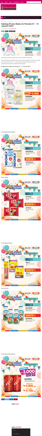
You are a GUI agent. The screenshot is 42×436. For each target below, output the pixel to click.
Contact (6, 2)
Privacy (22, 2)
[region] (19, 119)
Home (2, 2)
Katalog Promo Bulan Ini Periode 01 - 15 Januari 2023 (20, 25)
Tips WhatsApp (16, 2)
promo (7, 31)
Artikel (10, 2)
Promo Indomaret (12, 31)
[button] (3, 399)
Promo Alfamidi (16, 433)
